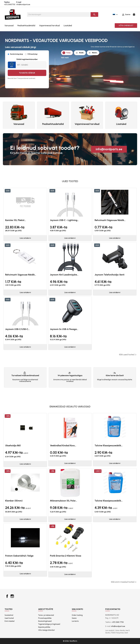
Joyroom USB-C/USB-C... (17, 329)
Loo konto (75, 621)
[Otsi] (59, 14)
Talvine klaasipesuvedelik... (108, 445)
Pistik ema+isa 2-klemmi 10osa (65, 555)
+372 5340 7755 (118, 622)
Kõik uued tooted (128, 354)
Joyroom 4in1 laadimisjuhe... (64, 274)
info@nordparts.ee (23, 5)
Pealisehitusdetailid (26, 25)
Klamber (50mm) (14, 500)
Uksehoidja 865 (13, 445)
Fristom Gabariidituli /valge (19, 555)
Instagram (12, 596)
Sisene (74, 618)
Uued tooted (9, 618)
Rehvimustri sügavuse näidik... (110, 220)
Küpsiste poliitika (44, 627)
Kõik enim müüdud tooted (124, 582)
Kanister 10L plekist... (15, 220)
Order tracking (77, 615)
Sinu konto (77, 609)
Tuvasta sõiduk (27, 73)
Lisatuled (68, 25)
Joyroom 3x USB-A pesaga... (64, 329)
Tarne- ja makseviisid (46, 615)
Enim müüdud (9, 621)
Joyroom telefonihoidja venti (109, 274)
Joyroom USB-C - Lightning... (64, 220)
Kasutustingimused (45, 621)
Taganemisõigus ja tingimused (49, 624)
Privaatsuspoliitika (44, 618)
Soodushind (9, 615)
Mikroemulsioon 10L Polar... (63, 500)
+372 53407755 (9, 5)
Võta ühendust (126, 25)
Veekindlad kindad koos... (63, 445)
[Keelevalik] (115, 14)
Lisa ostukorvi (25, 238)
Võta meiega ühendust (46, 630)
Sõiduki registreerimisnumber (27, 59)
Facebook (7, 596)
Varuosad (9, 25)
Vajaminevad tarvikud (49, 25)
